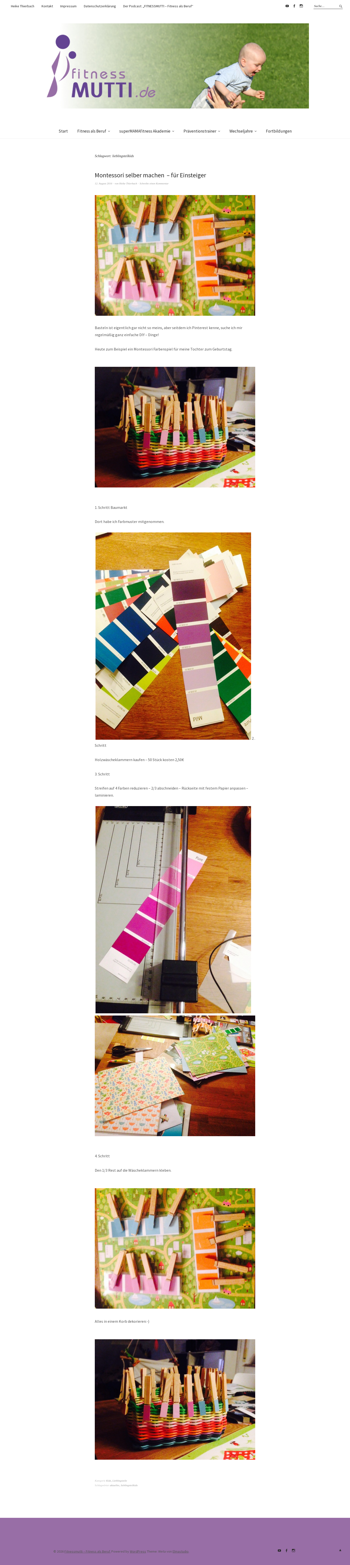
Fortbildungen (279, 131)
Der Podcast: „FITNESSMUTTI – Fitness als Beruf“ (158, 6)
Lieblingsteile (119, 1480)
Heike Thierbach (22, 6)
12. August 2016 (103, 183)
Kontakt (47, 6)
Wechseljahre (241, 131)
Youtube (287, 6)
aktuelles (114, 1485)
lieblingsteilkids (129, 1485)
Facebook (294, 6)
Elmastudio (181, 1551)
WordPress (138, 1551)
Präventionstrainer (200, 131)
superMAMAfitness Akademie (144, 131)
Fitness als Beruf (91, 131)
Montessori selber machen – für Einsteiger (151, 175)
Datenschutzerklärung (100, 6)
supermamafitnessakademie (301, 6)
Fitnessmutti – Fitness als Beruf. (87, 1551)
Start (63, 131)
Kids (108, 1480)
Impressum (68, 6)
